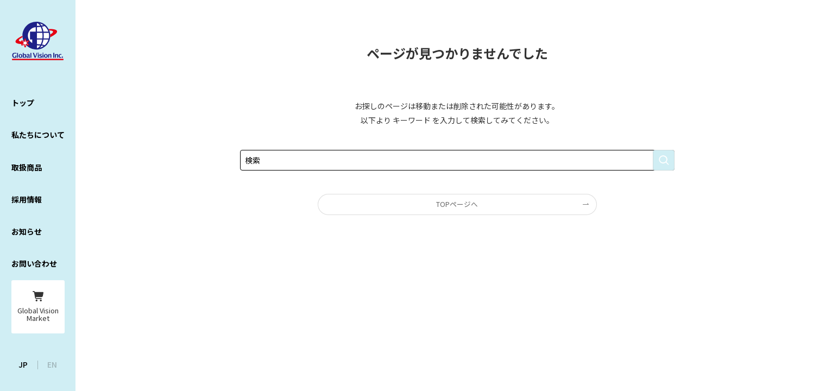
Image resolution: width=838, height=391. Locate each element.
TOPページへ (457, 204)
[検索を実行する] (664, 160)
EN (52, 364)
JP (23, 364)
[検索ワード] (457, 160)
